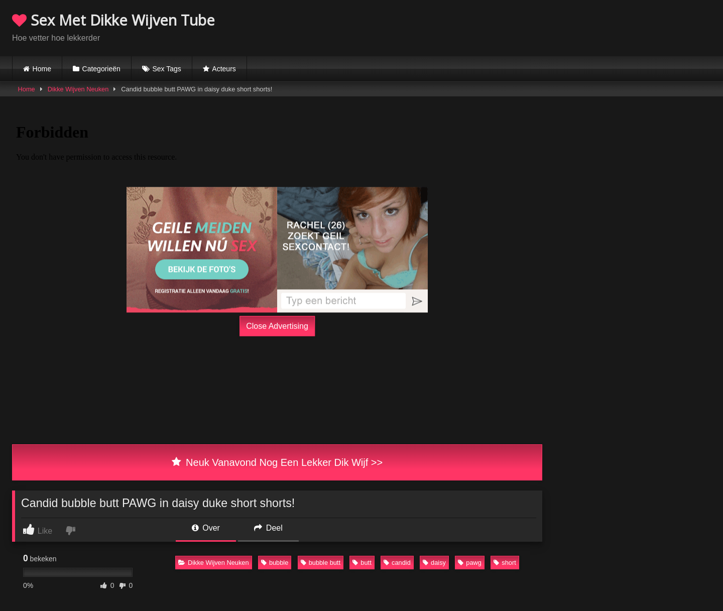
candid (397, 562)
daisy (434, 562)
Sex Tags (166, 69)
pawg (469, 562)
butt (361, 562)
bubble (274, 562)
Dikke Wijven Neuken (78, 89)
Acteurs (223, 69)
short (505, 562)
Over (206, 528)
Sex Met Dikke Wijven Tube (113, 20)
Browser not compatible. (593, 27)
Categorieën (101, 69)
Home (42, 69)
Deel (268, 528)
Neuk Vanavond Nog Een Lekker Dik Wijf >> (277, 462)
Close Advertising (277, 326)
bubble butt (320, 562)
